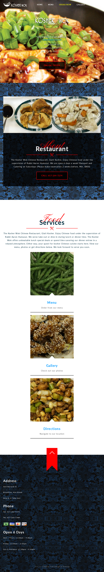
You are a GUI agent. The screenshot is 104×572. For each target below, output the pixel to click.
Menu (51, 5)
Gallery (81, 5)
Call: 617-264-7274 (51, 175)
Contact (94, 5)
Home (40, 5)
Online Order (52, 65)
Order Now (65, 5)
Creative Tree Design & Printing (56, 566)
